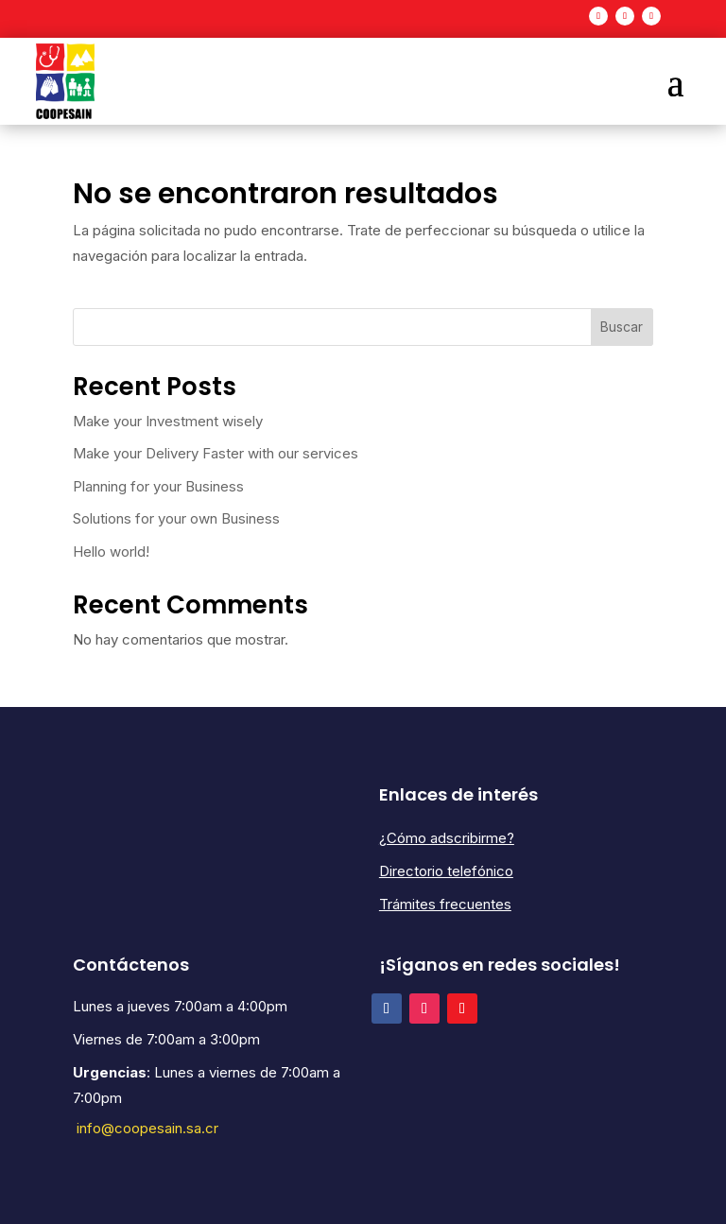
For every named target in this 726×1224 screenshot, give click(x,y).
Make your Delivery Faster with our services (215, 453)
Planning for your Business (158, 486)
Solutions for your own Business (176, 518)
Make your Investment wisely (168, 421)
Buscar (621, 327)
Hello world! (111, 551)
